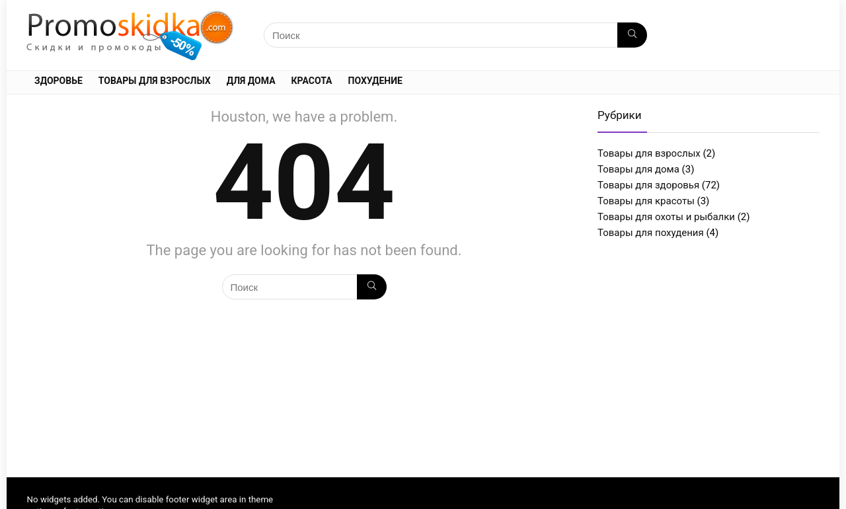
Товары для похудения (650, 233)
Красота (311, 80)
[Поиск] (632, 35)
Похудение (375, 80)
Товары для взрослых (154, 80)
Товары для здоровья (648, 185)
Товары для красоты (646, 201)
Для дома (251, 80)
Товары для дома (638, 169)
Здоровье (58, 80)
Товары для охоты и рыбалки (666, 217)
